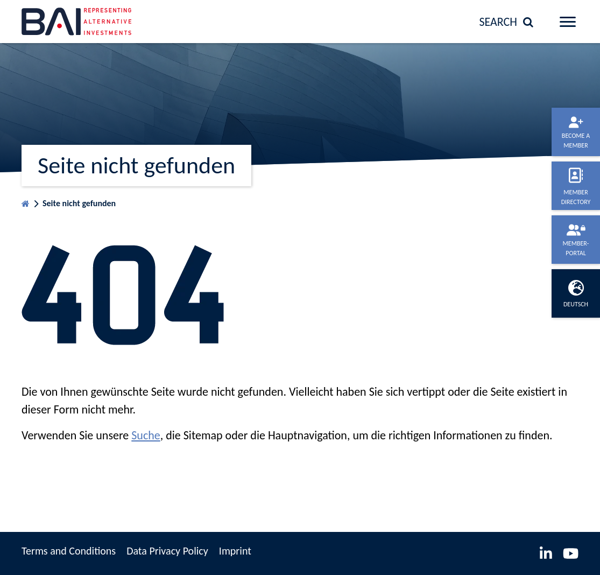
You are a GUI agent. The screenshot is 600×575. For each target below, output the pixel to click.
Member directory (576, 197)
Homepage (26, 201)
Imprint (235, 550)
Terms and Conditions (69, 550)
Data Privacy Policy (167, 550)
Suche (145, 435)
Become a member (576, 140)
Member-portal (576, 248)
